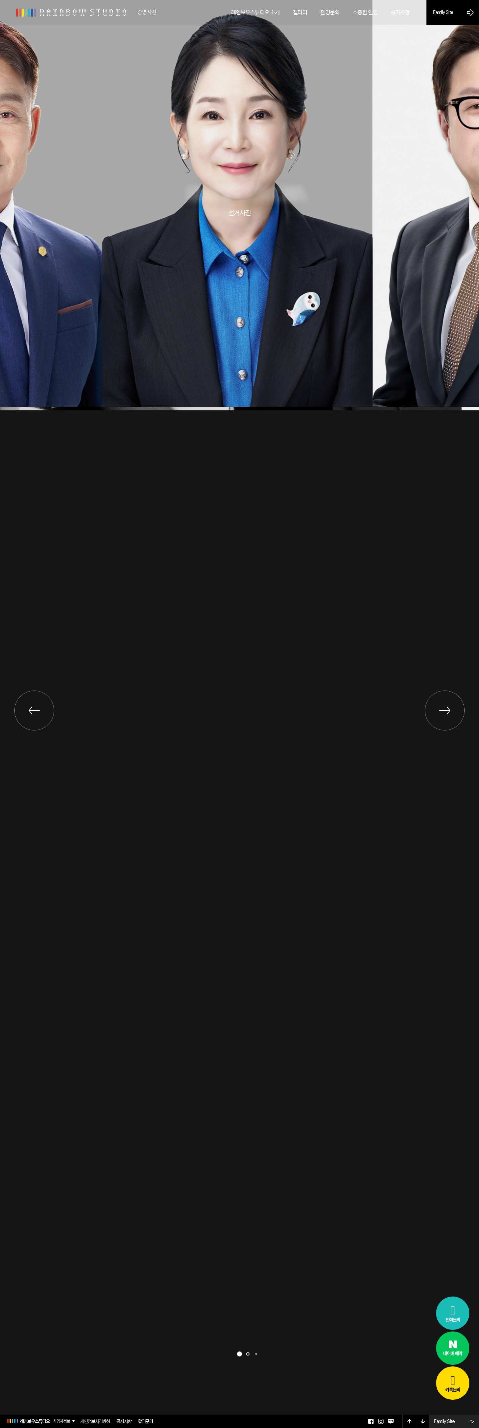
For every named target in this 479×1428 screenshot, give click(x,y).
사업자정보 (61, 1421)
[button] (239, 1353)
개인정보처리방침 (95, 1421)
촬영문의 (145, 1421)
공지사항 (123, 1421)
